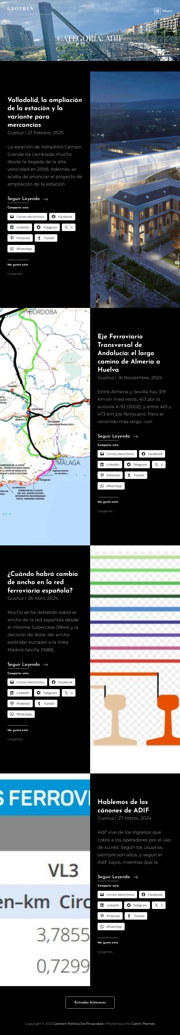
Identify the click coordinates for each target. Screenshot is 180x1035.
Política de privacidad (85, 1024)
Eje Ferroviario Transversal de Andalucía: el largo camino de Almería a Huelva (129, 353)
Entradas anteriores (90, 1002)
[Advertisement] (90, 59)
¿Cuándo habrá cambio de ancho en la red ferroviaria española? (42, 582)
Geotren (20, 8)
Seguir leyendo (27, 199)
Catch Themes (143, 1024)
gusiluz (15, 132)
